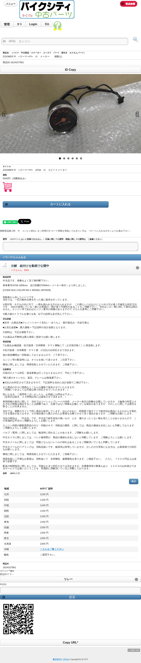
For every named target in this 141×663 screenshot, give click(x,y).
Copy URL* (70, 642)
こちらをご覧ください (29, 549)
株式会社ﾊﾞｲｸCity (61, 659)
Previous (5, 113)
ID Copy (70, 69)
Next (135, 113)
